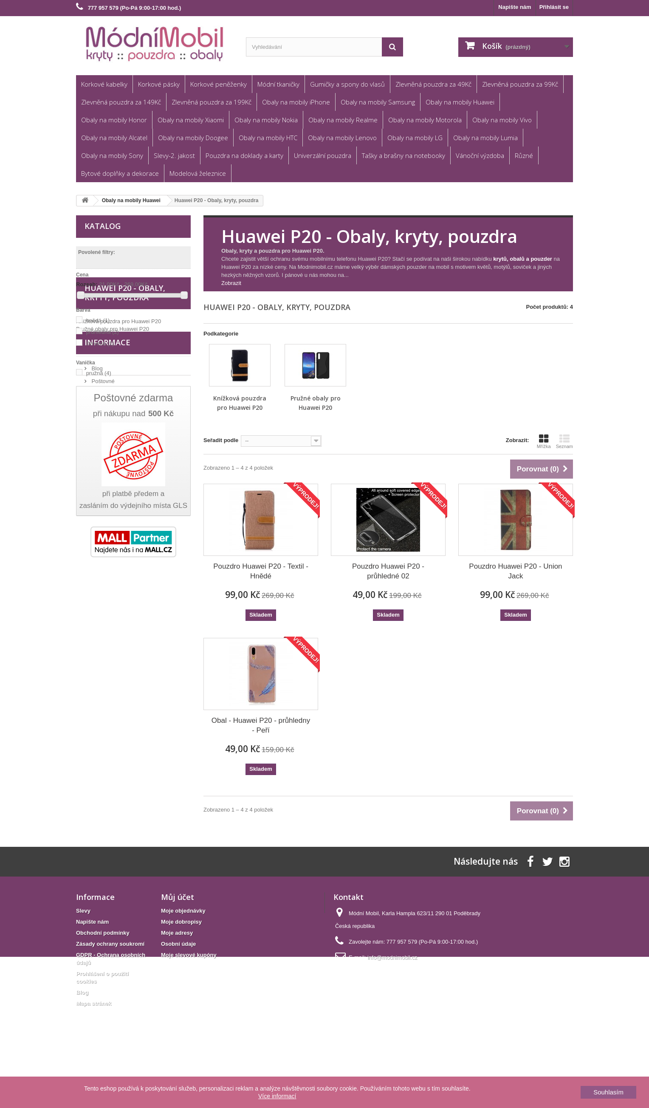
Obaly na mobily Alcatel (114, 137)
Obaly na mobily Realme (343, 120)
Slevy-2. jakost (174, 155)
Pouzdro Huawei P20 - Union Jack (515, 571)
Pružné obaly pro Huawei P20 (112, 544)
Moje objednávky (183, 962)
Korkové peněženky (218, 84)
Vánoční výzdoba (480, 155)
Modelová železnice (197, 173)
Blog (96, 595)
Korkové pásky (159, 84)
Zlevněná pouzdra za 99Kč (520, 84)
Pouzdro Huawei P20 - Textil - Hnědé (260, 571)
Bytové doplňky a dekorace (120, 173)
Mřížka (544, 441)
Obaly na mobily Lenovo (342, 137)
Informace (107, 572)
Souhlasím (608, 1092)
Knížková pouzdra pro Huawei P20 (118, 537)
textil (96, 455)
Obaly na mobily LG (415, 137)
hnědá (98, 320)
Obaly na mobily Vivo (502, 120)
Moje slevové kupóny (189, 1006)
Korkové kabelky (104, 84)
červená (100, 343)
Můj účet (177, 948)
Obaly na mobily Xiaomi (191, 120)
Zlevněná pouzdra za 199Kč (211, 102)
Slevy (83, 962)
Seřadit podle (220, 440)
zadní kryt (102, 414)
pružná (98, 373)
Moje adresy (177, 984)
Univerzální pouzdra (322, 155)
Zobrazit (231, 283)
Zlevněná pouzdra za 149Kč (121, 102)
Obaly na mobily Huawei (460, 102)
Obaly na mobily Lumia (485, 137)
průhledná (102, 332)
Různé (524, 155)
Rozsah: (87, 284)
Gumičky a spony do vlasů (347, 84)
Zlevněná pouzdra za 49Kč (433, 84)
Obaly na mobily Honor (114, 120)
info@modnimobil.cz (392, 1008)
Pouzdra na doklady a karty (244, 155)
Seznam (564, 441)
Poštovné (102, 607)
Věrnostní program (113, 646)
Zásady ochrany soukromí (110, 995)
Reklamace (104, 620)
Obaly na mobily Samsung (378, 102)
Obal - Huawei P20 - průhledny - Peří (261, 725)
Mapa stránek (93, 1054)
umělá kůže (104, 467)
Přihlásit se (554, 7)
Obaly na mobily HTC (268, 137)
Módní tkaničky (278, 84)
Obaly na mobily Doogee (193, 137)
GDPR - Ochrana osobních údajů (131, 658)
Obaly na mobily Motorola (425, 120)
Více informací (277, 1096)
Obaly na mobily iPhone (296, 102)
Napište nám (514, 7)
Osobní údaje (178, 995)
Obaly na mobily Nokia (266, 120)
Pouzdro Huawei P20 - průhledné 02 (388, 571)
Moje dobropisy (181, 973)
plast (96, 444)
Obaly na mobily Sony (112, 155)
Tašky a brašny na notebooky (403, 155)
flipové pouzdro (109, 403)
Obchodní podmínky (115, 633)
